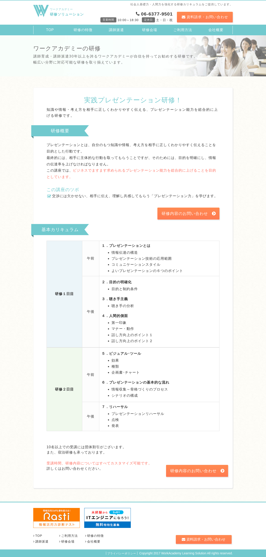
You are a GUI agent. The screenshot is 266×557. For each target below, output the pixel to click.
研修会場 (149, 30)
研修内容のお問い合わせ (189, 213)
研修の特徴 (83, 30)
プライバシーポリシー (121, 553)
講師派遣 (116, 30)
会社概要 (215, 30)
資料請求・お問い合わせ (205, 17)
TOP (50, 30)
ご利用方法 (182, 30)
